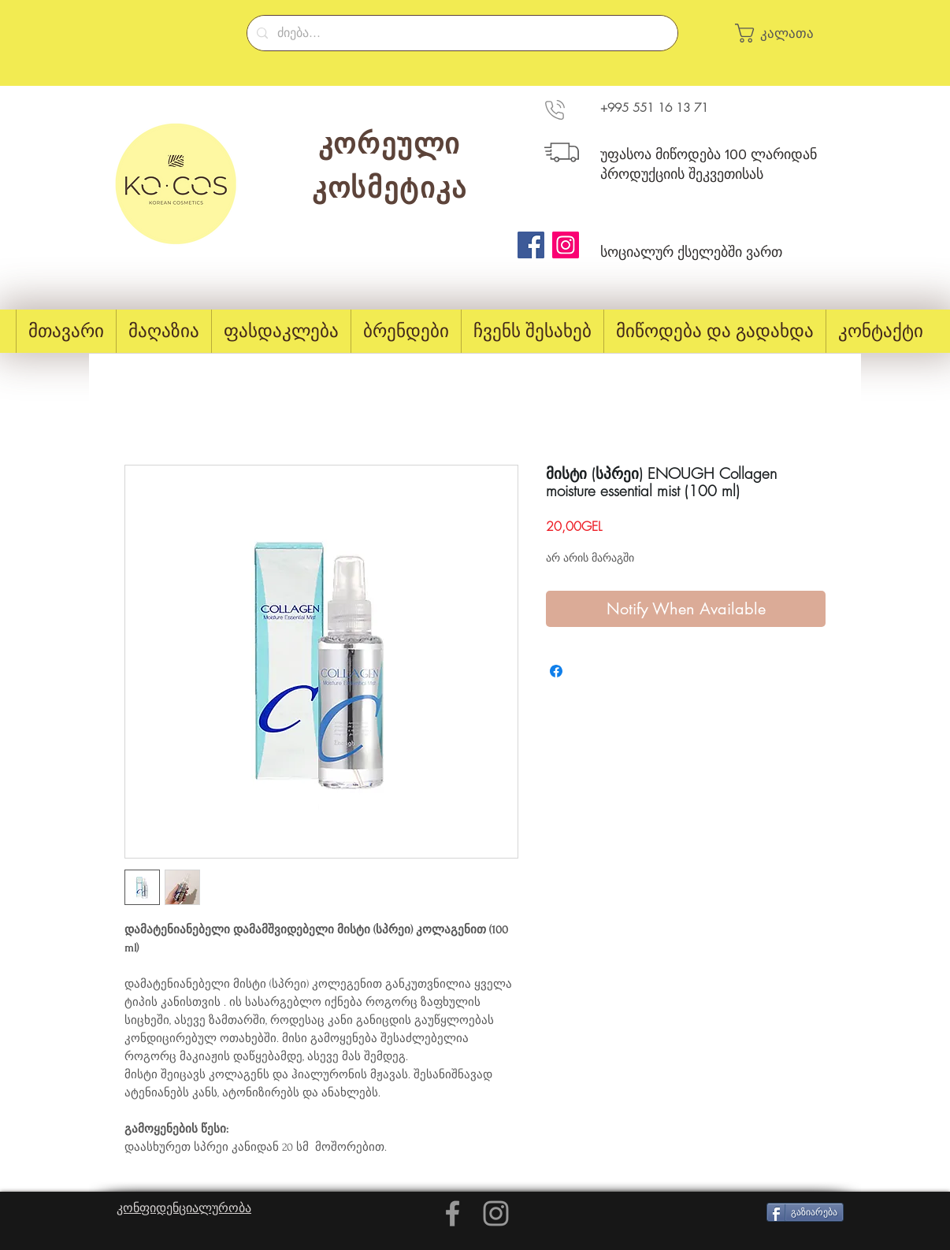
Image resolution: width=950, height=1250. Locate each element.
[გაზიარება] (805, 1212)
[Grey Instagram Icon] (496, 1213)
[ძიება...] (460, 33)
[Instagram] (565, 245)
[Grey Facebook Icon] (452, 1213)
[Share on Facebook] (556, 671)
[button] (782, 33)
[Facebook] (531, 245)
